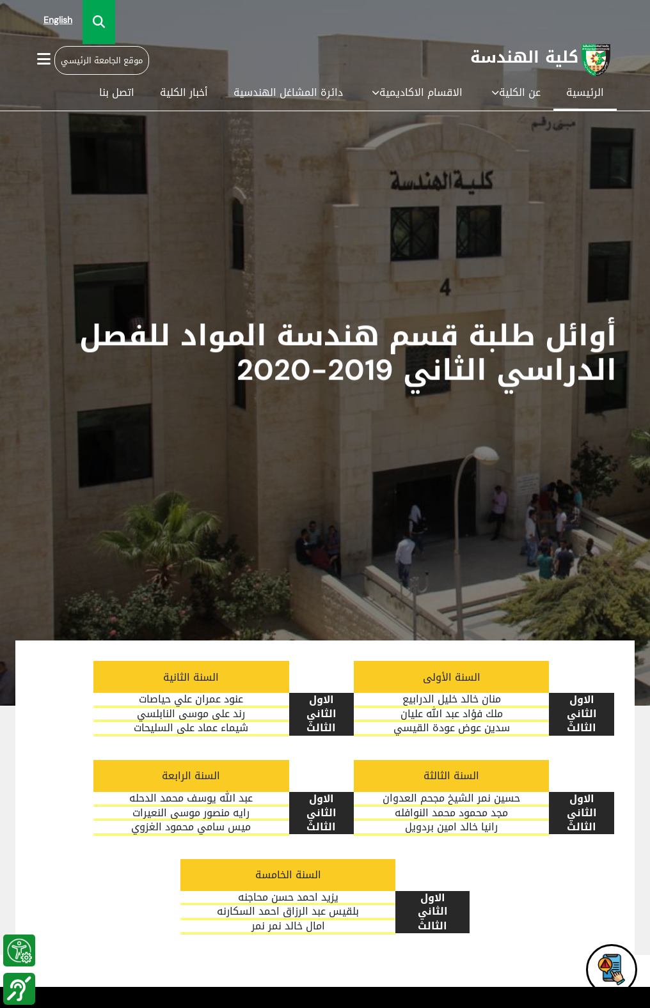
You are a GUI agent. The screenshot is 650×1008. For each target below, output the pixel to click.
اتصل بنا (116, 92)
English (58, 20)
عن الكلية (516, 92)
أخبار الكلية (184, 92)
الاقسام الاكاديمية (417, 92)
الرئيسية (585, 92)
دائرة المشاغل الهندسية (288, 92)
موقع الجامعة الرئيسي (102, 60)
